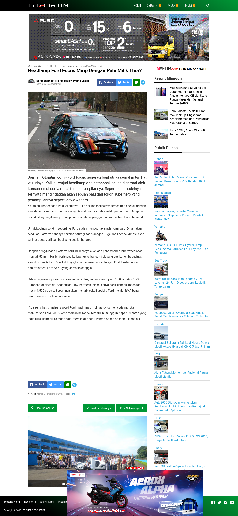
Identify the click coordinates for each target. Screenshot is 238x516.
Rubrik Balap (162, 193)
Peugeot (159, 294)
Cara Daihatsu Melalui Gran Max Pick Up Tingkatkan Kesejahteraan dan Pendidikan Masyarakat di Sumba (190, 116)
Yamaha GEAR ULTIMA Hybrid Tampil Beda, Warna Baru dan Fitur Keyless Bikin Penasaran (181, 249)
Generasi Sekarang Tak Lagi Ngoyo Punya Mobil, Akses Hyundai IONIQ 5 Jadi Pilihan (182, 344)
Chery (158, 448)
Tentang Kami (12, 501)
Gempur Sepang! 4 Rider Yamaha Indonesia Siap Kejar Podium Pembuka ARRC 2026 (179, 215)
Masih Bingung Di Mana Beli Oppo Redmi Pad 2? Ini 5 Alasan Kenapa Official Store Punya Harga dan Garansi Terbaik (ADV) (188, 95)
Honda (158, 159)
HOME (137, 5)
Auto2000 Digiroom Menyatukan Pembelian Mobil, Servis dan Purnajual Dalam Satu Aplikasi (179, 406)
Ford (72, 394)
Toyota (158, 384)
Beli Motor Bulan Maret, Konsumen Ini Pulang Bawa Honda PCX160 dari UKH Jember (179, 181)
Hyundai (159, 324)
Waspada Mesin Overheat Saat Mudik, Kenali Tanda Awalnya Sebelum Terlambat (182, 314)
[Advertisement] (87, 348)
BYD (157, 354)
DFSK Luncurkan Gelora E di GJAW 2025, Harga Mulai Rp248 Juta (181, 438)
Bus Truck (160, 260)
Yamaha (159, 226)
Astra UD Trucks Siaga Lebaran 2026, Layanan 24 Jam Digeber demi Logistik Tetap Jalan (179, 282)
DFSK (158, 418)
